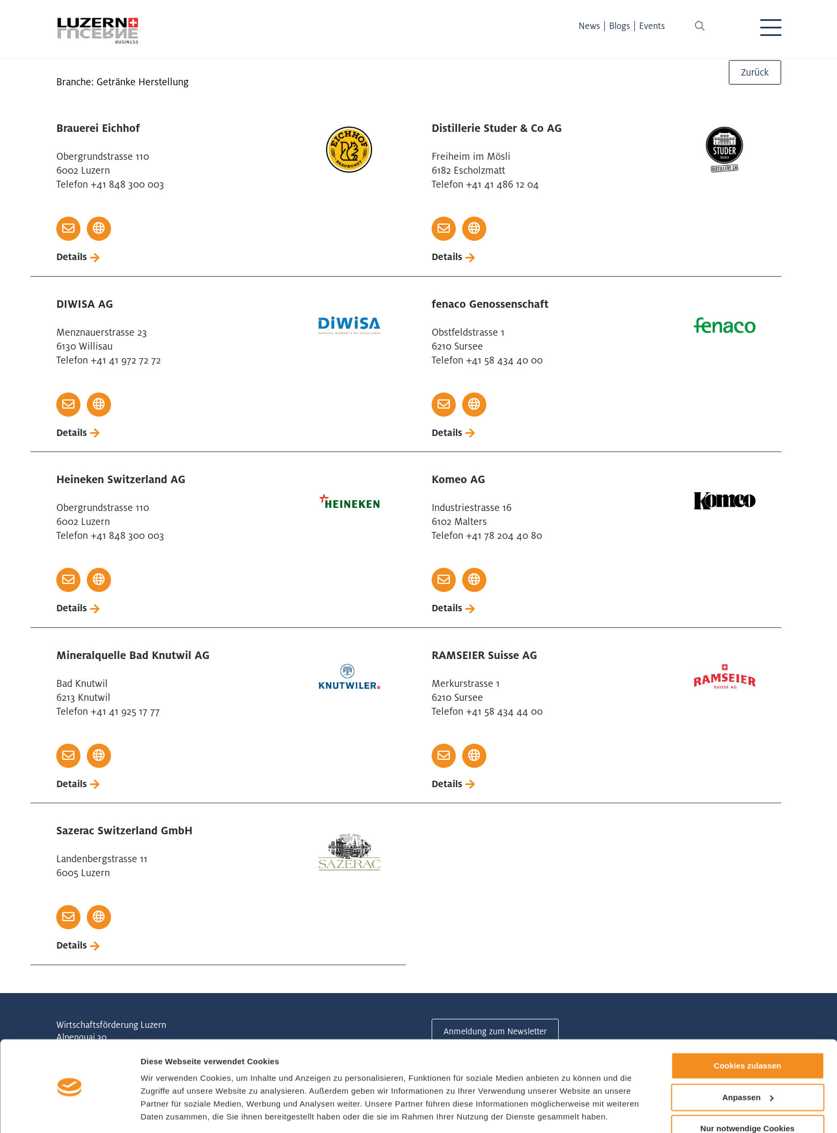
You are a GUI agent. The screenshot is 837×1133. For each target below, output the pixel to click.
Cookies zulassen (747, 1031)
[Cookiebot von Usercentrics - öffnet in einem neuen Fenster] (69, 1112)
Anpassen (748, 1063)
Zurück (754, 77)
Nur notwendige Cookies (747, 1094)
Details (72, 256)
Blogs (626, 26)
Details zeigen (167, 1111)
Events (659, 26)
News (596, 26)
